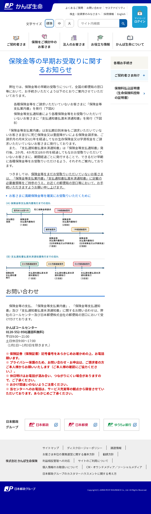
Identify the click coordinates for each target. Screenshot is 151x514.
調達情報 (116, 448)
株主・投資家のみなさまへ (85, 14)
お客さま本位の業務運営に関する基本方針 (68, 454)
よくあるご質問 (74, 8)
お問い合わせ (94, 8)
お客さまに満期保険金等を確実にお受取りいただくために (50, 195)
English (121, 14)
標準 (49, 23)
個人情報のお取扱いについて (60, 467)
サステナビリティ (115, 8)
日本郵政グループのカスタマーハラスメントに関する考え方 (79, 474)
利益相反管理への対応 (56, 461)
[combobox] (98, 23)
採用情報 (109, 14)
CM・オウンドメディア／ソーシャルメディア (114, 467)
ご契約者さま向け (127, 75)
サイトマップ (50, 448)
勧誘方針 (108, 454)
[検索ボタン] (123, 23)
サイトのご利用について (93, 461)
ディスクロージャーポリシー (84, 448)
